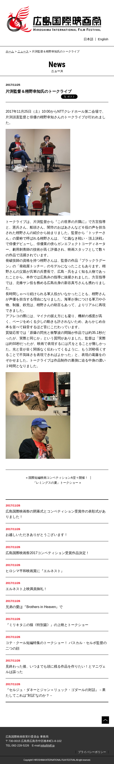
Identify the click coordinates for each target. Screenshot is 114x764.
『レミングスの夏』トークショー (55, 482)
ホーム (10, 51)
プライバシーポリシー (92, 752)
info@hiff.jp (48, 745)
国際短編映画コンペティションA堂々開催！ (58, 477)
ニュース (23, 51)
